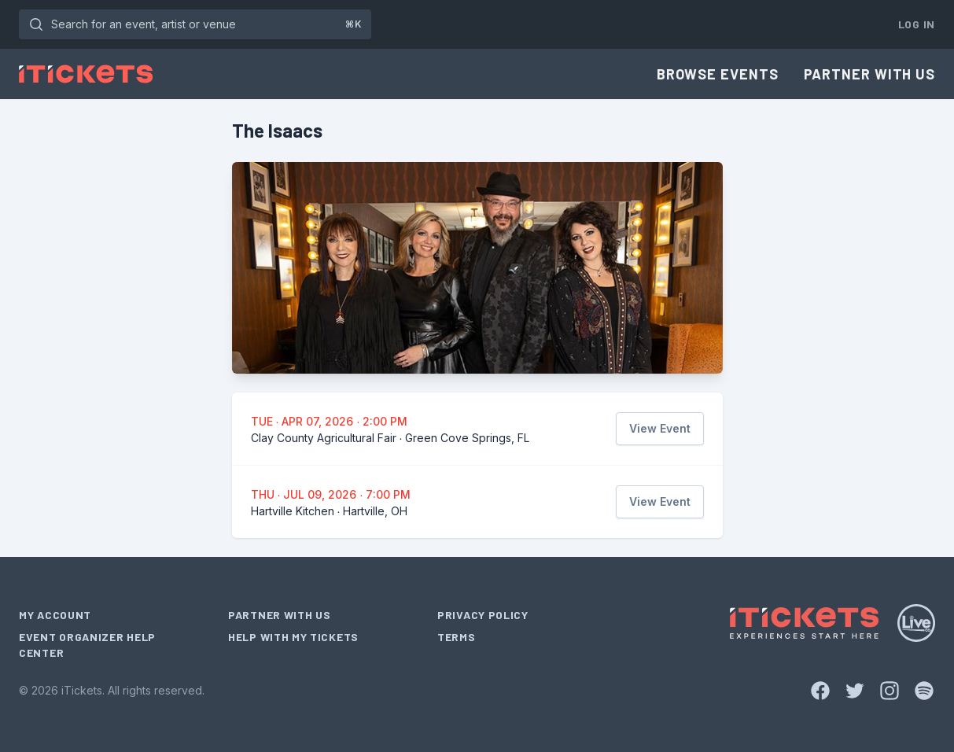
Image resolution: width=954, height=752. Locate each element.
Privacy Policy (483, 614)
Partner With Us (870, 74)
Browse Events (718, 74)
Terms (456, 636)
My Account (55, 614)
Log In (916, 24)
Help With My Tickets (293, 636)
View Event (660, 428)
